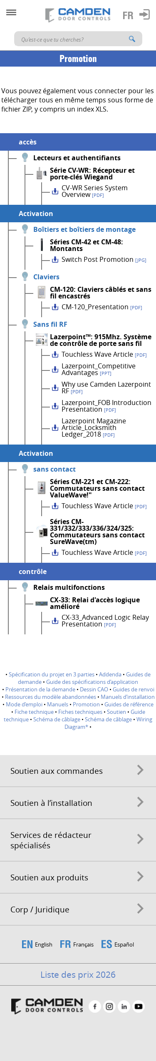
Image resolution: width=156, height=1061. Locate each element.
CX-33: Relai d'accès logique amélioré (95, 603)
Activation (36, 213)
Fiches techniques (80, 712)
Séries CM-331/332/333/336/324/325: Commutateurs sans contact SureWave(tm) (97, 531)
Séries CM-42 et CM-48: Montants (86, 245)
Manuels (57, 704)
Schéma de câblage (56, 719)
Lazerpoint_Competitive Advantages (99, 369)
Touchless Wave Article (104, 354)
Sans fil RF (50, 324)
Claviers (46, 276)
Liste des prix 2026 (78, 974)
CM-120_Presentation (102, 306)
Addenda (110, 674)
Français (83, 944)
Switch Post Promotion (104, 259)
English (43, 944)
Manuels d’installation (128, 697)
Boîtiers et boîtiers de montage (84, 229)
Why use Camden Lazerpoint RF (106, 387)
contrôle (33, 571)
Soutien (116, 712)
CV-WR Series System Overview (95, 191)
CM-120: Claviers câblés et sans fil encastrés (100, 293)
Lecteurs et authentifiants (77, 157)
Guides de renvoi (133, 689)
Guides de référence (129, 704)
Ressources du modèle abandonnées (50, 697)
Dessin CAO (94, 689)
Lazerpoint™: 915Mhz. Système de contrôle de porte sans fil (100, 340)
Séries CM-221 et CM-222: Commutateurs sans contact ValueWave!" (97, 488)
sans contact (54, 469)
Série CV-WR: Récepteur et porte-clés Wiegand (92, 173)
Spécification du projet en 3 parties (51, 674)
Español (124, 944)
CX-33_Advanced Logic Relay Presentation (105, 621)
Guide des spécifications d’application (92, 682)
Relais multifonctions (69, 587)
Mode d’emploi (24, 704)
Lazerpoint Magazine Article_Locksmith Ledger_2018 (94, 427)
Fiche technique (34, 712)
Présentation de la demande (40, 689)
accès (28, 142)
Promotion (86, 704)
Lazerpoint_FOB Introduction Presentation (106, 406)
